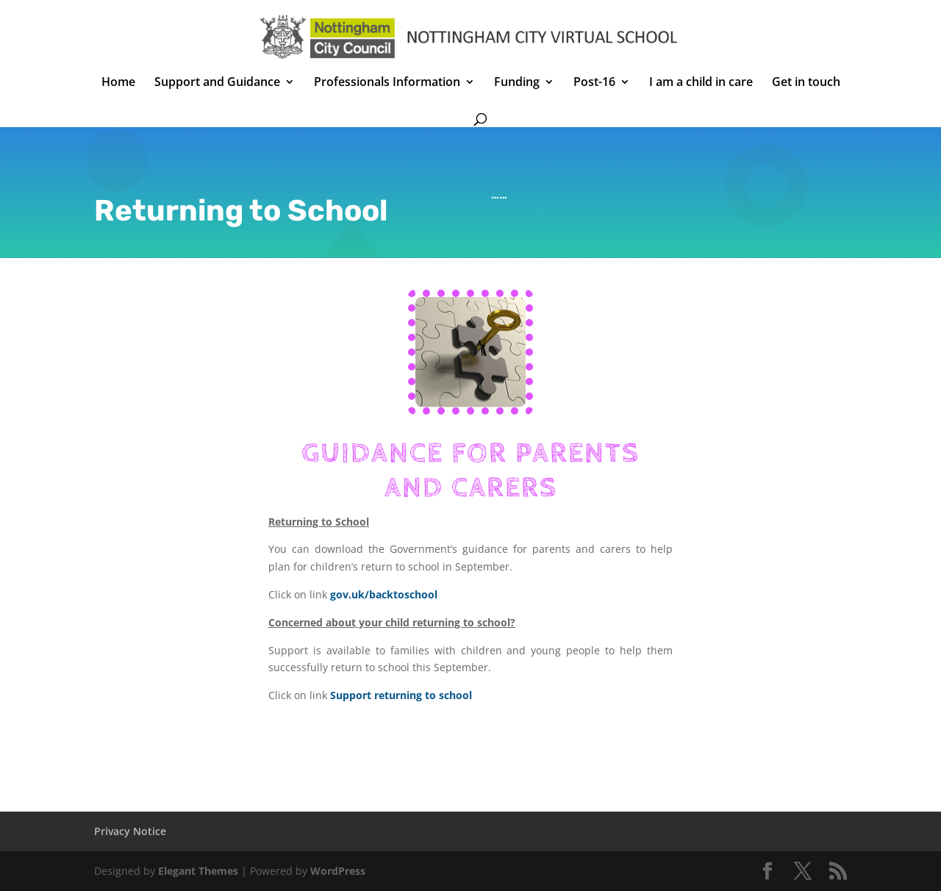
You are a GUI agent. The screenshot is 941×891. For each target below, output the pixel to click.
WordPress (337, 871)
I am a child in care (701, 83)
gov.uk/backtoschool (383, 594)
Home (118, 83)
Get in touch (806, 83)
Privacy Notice (130, 831)
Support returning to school (401, 695)
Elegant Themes (198, 871)
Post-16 (594, 83)
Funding (517, 83)
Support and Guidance (217, 83)
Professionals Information (387, 83)
